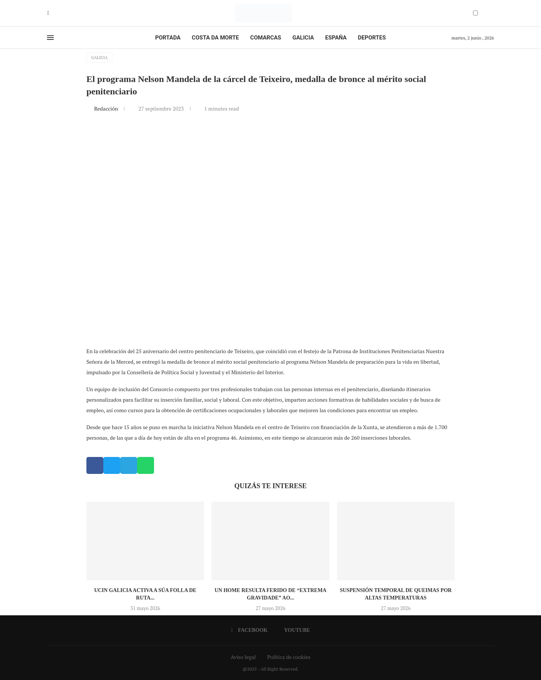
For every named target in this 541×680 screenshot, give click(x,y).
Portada (167, 37)
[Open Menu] (50, 37)
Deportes (372, 37)
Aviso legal (243, 656)
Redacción (106, 108)
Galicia (303, 37)
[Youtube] (53, 13)
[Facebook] (48, 13)
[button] (94, 465)
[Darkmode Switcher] (475, 13)
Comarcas (265, 37)
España (336, 37)
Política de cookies (288, 656)
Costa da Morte (215, 37)
